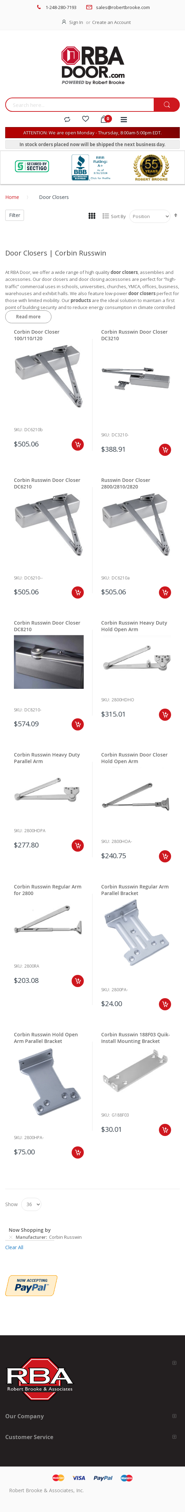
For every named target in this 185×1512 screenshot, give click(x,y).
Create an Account (111, 22)
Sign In (76, 22)
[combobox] (79, 104)
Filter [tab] (14, 215)
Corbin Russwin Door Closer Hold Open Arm (134, 758)
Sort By (118, 216)
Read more (28, 317)
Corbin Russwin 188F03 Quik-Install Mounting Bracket (135, 1037)
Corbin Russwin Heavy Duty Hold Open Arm (134, 626)
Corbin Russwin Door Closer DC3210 (134, 335)
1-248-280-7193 (61, 7)
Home (12, 197)
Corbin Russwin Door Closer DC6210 (47, 483)
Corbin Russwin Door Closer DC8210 (47, 626)
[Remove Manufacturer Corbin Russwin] (11, 1237)
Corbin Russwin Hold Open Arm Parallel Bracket (46, 1037)
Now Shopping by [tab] (30, 1230)
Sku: (18, 430)
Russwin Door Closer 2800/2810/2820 (125, 483)
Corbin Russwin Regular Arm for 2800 (47, 889)
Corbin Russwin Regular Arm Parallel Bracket (135, 889)
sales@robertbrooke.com (123, 7)
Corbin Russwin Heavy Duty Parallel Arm (47, 758)
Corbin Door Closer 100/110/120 (36, 335)
